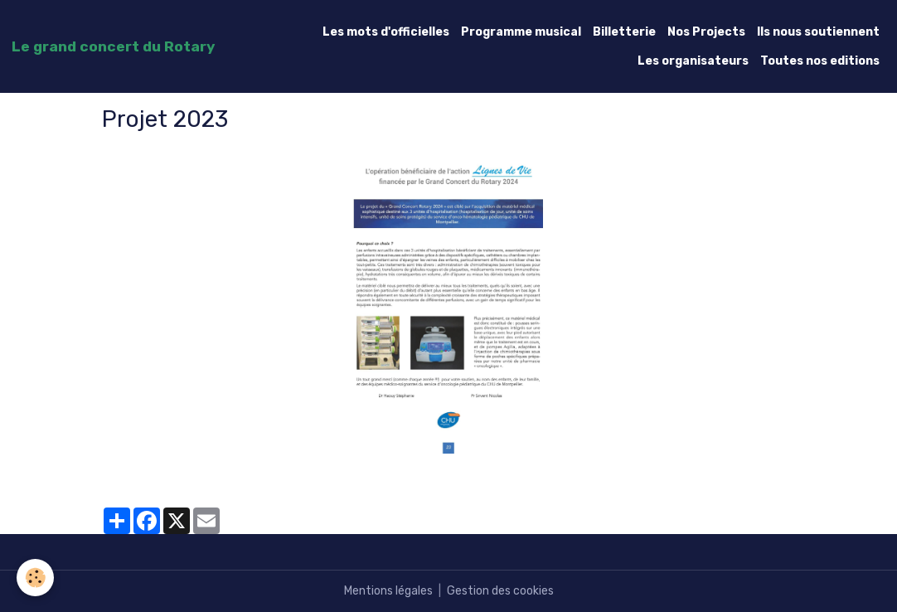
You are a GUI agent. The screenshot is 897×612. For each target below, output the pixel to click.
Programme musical (521, 32)
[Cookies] (35, 577)
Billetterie (624, 32)
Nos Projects (706, 32)
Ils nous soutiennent (818, 32)
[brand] (113, 46)
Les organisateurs (693, 61)
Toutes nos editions (820, 61)
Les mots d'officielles (385, 32)
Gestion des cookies (500, 591)
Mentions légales (388, 591)
